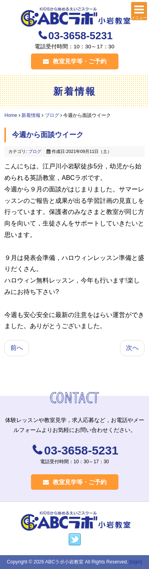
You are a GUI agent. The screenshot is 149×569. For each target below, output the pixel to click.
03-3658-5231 (80, 36)
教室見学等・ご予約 (74, 61)
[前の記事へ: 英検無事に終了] (16, 348)
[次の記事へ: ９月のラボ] (132, 348)
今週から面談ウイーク (47, 135)
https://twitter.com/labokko (75, 540)
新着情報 (31, 115)
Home (10, 115)
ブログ (52, 115)
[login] (136, 562)
